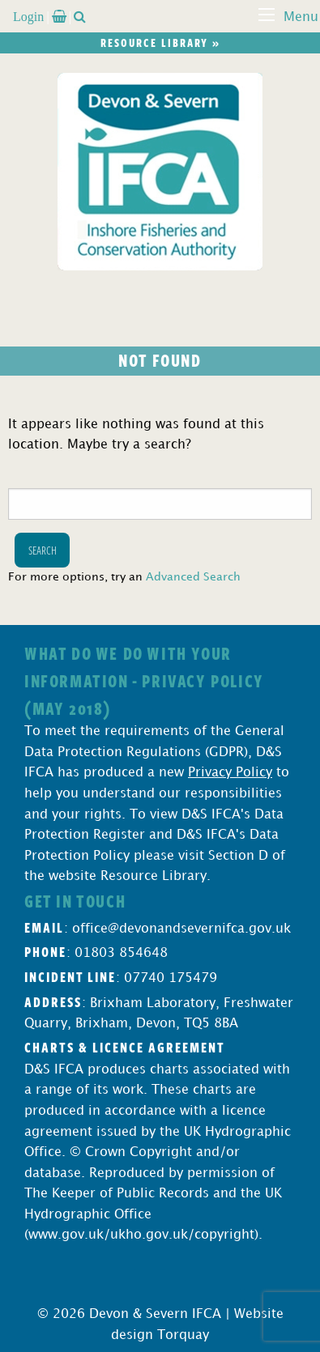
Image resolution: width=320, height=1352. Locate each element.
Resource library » (160, 42)
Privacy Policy (230, 773)
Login (28, 16)
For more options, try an (124, 577)
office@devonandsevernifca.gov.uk (181, 929)
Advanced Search (193, 577)
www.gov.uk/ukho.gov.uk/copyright (141, 1235)
